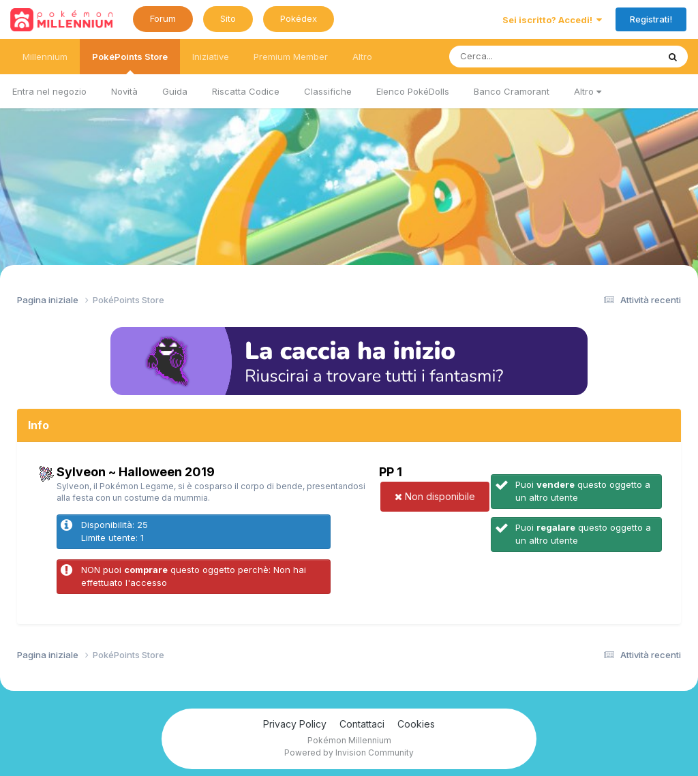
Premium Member (291, 56)
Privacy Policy (295, 724)
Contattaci (361, 724)
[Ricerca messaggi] (521, 56)
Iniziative (210, 56)
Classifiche (328, 91)
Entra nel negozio (49, 91)
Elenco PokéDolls (412, 91)
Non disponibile (435, 496)
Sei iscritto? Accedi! (552, 19)
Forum (163, 18)
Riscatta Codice (245, 91)
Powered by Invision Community (349, 752)
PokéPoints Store (130, 62)
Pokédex (298, 18)
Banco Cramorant (511, 91)
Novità (124, 91)
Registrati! (651, 19)
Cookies (416, 724)
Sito (228, 18)
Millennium (44, 56)
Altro (587, 91)
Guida (174, 91)
